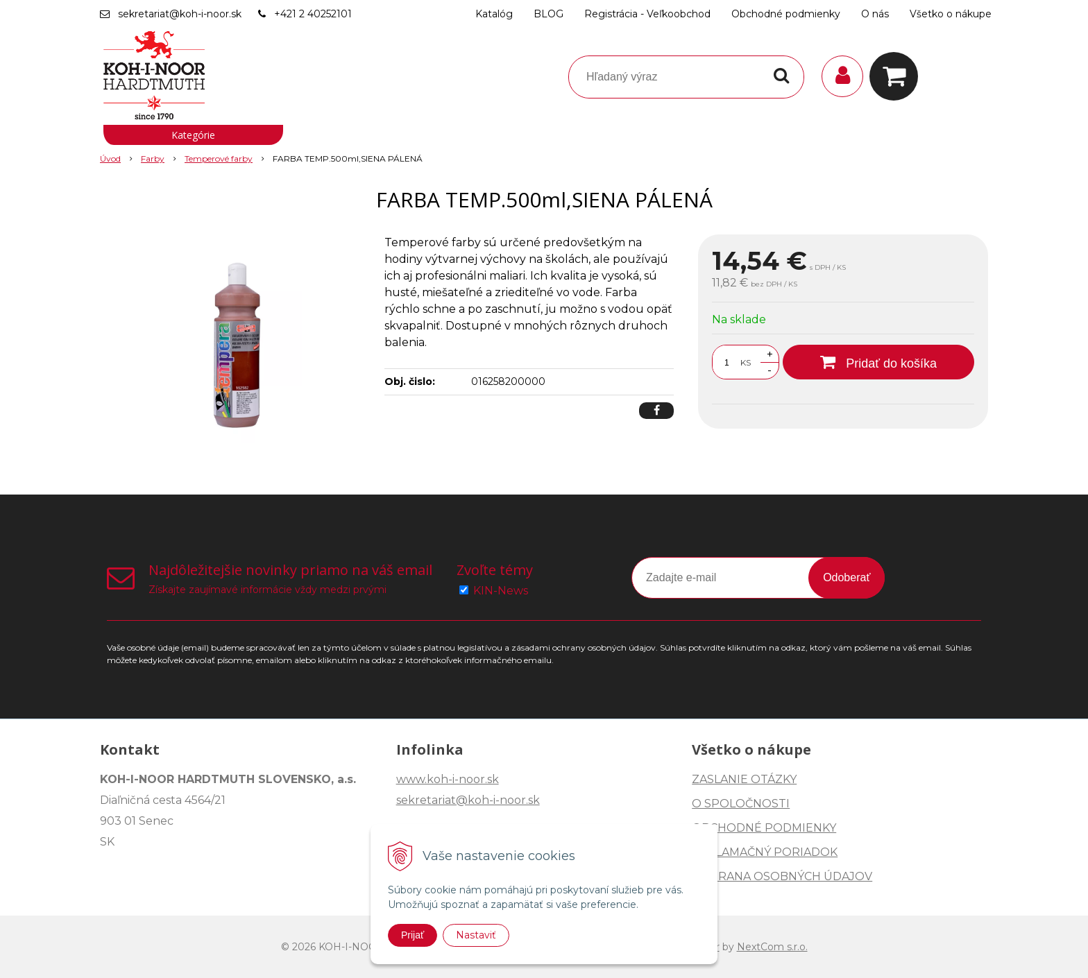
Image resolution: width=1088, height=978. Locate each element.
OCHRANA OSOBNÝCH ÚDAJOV (782, 876)
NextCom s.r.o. (772, 947)
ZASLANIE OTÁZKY (744, 779)
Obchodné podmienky (785, 14)
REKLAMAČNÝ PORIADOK (765, 852)
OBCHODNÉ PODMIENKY (764, 827)
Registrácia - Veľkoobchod (647, 14)
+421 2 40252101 (313, 14)
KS (745, 362)
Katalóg (494, 14)
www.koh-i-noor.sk (447, 779)
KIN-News (500, 590)
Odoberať (846, 577)
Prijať (412, 935)
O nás (875, 14)
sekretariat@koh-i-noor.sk (179, 14)
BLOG (548, 14)
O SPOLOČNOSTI (741, 803)
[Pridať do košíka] (878, 362)
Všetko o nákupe (951, 14)
